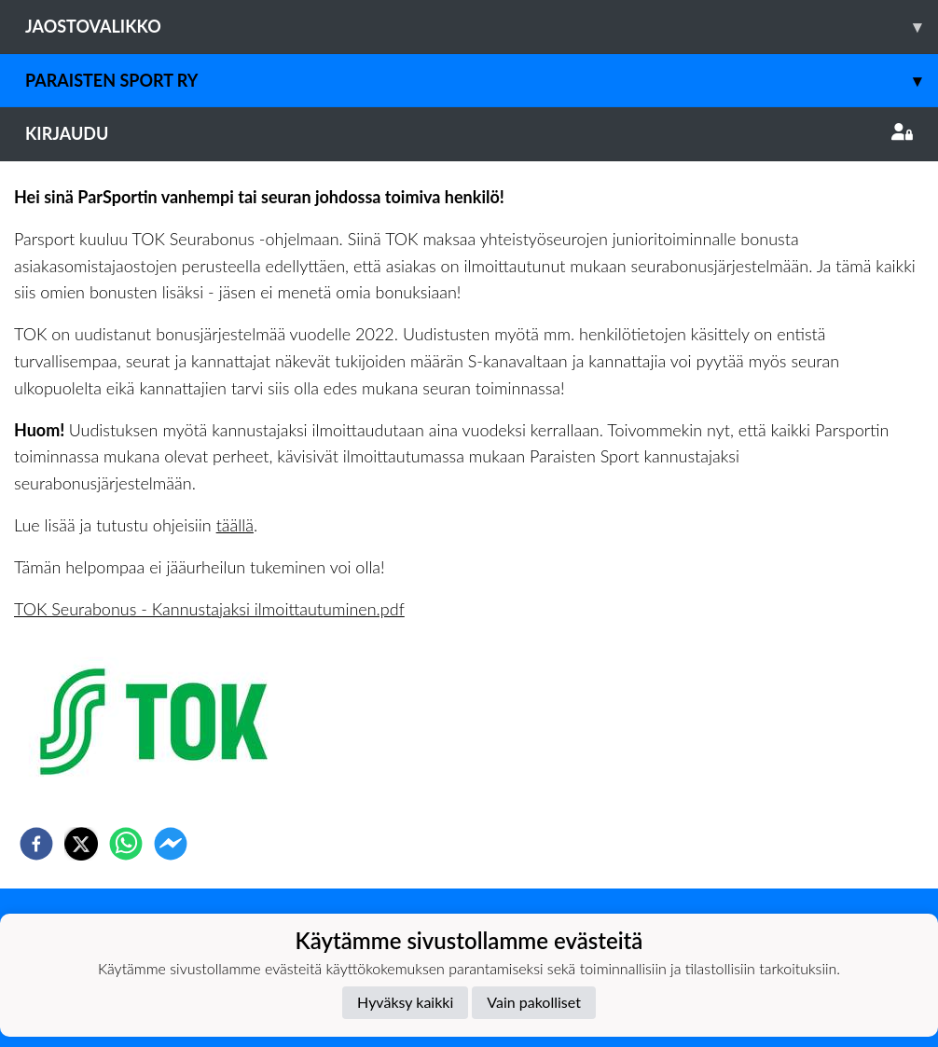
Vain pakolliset (534, 1002)
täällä (235, 525)
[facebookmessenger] (170, 844)
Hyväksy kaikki (405, 1002)
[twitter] (81, 844)
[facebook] (36, 844)
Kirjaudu (469, 133)
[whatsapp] (126, 844)
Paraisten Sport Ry (481, 80)
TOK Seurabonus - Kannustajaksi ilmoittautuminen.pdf (209, 609)
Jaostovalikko (481, 26)
